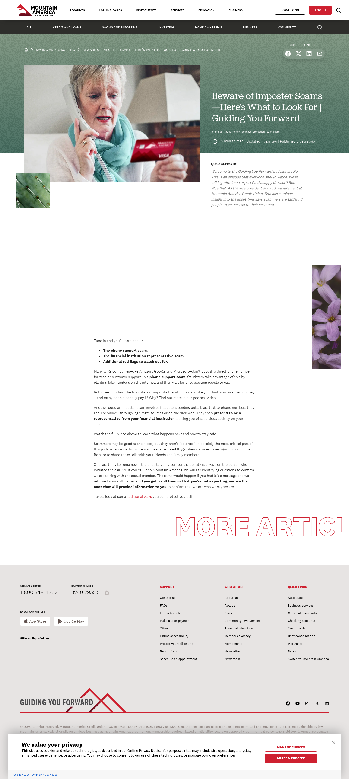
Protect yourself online (176, 644)
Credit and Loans (67, 27)
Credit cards (296, 628)
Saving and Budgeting (119, 27)
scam (276, 132)
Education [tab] (206, 10)
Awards (230, 605)
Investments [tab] (146, 10)
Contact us (168, 598)
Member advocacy (238, 636)
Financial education (239, 628)
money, (236, 132)
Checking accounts (301, 621)
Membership (233, 644)
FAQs (164, 605)
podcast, (246, 132)
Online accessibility (174, 636)
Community (287, 27)
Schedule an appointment (178, 659)
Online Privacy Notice (44, 774)
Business (250, 27)
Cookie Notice (21, 774)
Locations (290, 10)
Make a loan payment (175, 621)
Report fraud (169, 651)
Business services (301, 605)
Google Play (74, 621)
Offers (164, 628)
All (29, 27)
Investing (166, 27)
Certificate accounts (302, 613)
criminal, (217, 132)
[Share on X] (298, 54)
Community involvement (242, 621)
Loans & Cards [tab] (110, 10)
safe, (269, 132)
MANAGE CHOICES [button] (291, 747)
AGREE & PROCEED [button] (291, 758)
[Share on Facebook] (288, 54)
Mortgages (295, 644)
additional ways (139, 496)
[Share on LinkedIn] (309, 54)
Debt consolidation (301, 636)
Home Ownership (208, 27)
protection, (259, 132)
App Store (37, 621)
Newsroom (232, 659)
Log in (320, 10)
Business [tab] (236, 10)
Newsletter (232, 651)
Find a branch (170, 613)
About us (231, 598)
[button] (333, 742)
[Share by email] (320, 54)
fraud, (227, 132)
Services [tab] (177, 10)
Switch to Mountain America (308, 659)
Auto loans (296, 598)
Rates (292, 651)
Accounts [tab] (77, 10)
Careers (230, 613)
